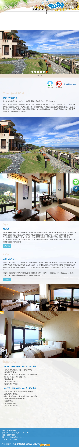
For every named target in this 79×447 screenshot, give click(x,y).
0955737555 (10, 435)
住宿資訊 (7, 246)
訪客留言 (7, 279)
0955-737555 (10, 433)
